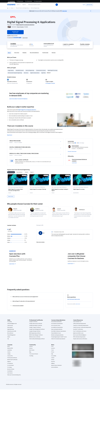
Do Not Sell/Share (54, 367)
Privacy (52, 352)
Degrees (9, 361)
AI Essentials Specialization (56, 321)
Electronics (26, 72)
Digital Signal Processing (52, 70)
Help (52, 354)
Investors (53, 348)
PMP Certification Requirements (79, 337)
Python (8, 337)
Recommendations (34, 52)
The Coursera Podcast (33, 354)
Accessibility (53, 355)
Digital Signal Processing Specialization (27, 109)
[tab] (11, 172)
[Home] (8, 8)
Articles (52, 359)
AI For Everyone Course (55, 325)
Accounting (9, 321)
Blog (30, 352)
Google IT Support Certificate (35, 327)
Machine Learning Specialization (57, 335)
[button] (24, 4)
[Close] (91, 11)
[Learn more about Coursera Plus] (25, 37)
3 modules (13, 44)
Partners (31, 348)
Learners (31, 346)
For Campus (9, 367)
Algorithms (43, 72)
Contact (52, 357)
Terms (52, 350)
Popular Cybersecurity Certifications (80, 338)
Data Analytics (10, 327)
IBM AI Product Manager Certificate (36, 335)
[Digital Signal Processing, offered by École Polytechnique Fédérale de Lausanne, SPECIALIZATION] (82, 189)
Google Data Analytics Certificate (35, 325)
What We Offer (10, 348)
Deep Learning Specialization (56, 329)
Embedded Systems (20, 70)
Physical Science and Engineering (22, 8)
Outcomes (16, 52)
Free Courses (10, 373)
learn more (78, 304)
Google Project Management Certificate (37, 329)
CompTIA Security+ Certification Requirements (82, 327)
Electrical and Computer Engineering (15, 72)
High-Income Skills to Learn (78, 333)
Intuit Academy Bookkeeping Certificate (37, 338)
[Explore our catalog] (19, 4)
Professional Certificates (12, 357)
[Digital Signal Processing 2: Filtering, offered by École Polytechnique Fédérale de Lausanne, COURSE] (39, 189)
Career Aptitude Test (77, 321)
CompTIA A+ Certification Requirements (80, 325)
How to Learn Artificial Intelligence (79, 335)
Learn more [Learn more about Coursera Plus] (12, 264)
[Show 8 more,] (10, 196)
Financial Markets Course (56, 333)
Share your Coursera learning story (14, 375)
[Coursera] (11, 5)
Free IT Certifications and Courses (79, 331)
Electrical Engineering (35, 8)
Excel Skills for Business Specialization (58, 331)
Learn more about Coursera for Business (18, 98)
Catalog (8, 354)
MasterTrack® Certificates (12, 359)
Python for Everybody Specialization (58, 338)
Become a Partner (10, 369)
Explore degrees (42, 261)
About (9, 52)
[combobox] (41, 4)
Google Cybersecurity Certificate (35, 323)
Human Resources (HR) (11, 331)
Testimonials (45, 52)
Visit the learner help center (73, 299)
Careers (8, 352)
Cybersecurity (10, 325)
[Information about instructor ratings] (75, 142)
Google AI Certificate (33, 321)
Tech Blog (31, 355)
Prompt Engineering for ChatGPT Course (59, 337)
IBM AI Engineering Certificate (35, 333)
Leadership (9, 350)
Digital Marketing (10, 329)
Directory (53, 361)
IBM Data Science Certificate (34, 337)
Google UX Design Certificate (34, 331)
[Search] (57, 4)
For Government (10, 365)
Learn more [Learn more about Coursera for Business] (71, 263)
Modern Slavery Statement (56, 365)
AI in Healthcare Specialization (57, 327)
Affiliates (53, 363)
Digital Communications (34, 72)
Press (52, 346)
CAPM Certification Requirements (79, 323)
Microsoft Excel (10, 333)
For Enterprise (10, 363)
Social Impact (9, 371)
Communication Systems (41, 70)
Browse (12, 8)
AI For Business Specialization (57, 323)
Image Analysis (11, 70)
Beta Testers (31, 350)
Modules (24, 52)
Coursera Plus (10, 355)
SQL (8, 338)
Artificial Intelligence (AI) (12, 323)
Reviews (53, 52)
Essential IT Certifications (78, 329)
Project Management (11, 335)
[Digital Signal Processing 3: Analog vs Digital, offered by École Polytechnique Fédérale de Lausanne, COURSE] (61, 190)
